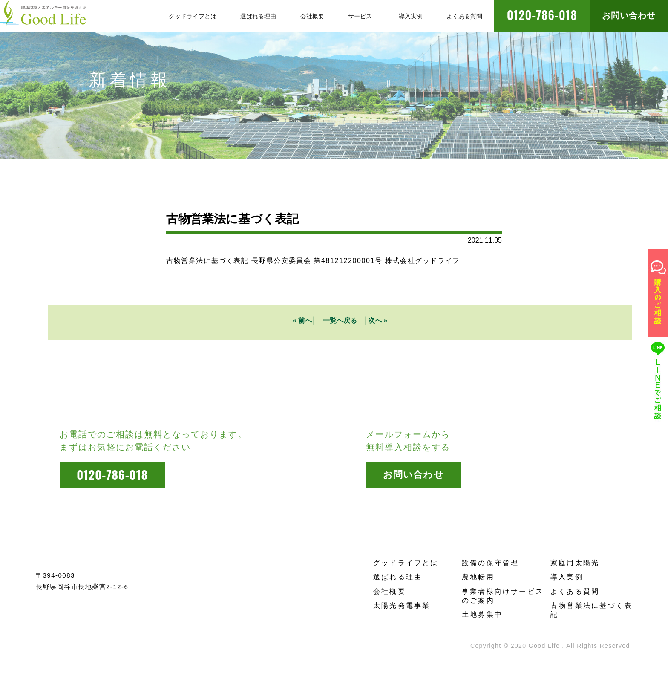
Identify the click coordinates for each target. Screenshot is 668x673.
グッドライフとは (406, 562)
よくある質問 (574, 591)
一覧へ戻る (340, 320)
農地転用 (478, 577)
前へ (305, 320)
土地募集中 (482, 614)
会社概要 (389, 591)
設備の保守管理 (490, 562)
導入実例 (566, 577)
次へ (375, 320)
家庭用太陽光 (574, 562)
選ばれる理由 (397, 577)
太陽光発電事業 (401, 605)
